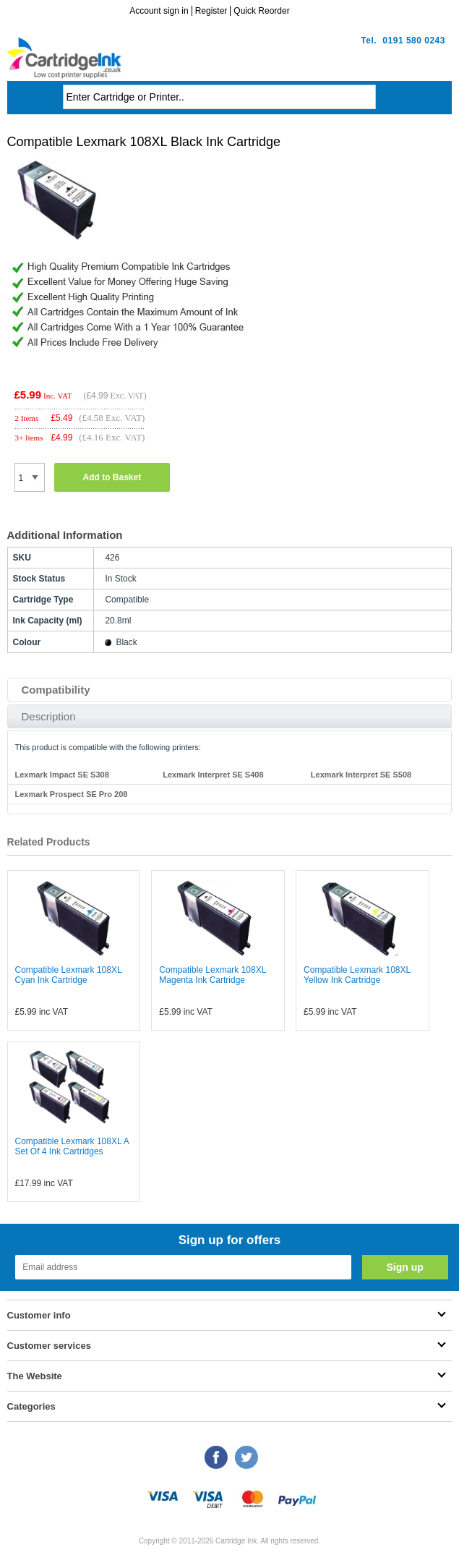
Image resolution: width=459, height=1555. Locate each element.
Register (211, 11)
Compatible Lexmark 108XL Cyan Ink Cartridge (68, 975)
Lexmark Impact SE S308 (62, 774)
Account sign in (158, 11)
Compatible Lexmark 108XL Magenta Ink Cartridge (212, 975)
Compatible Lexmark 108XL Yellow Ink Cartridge (357, 975)
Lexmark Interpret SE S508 (361, 774)
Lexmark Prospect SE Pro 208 (71, 794)
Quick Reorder (261, 11)
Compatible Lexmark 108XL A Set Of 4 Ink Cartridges (72, 1146)
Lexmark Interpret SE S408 (213, 774)
